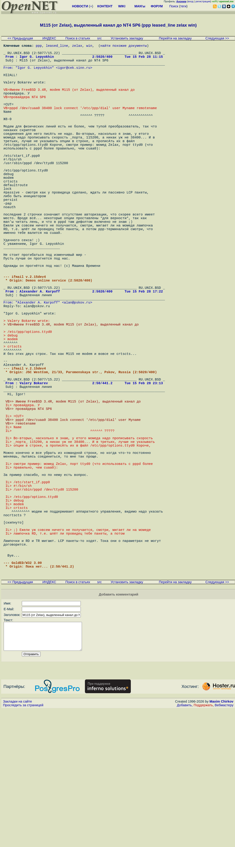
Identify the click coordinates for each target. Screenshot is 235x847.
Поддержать (203, 842)
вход (190, 1)
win (89, 46)
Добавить (184, 842)
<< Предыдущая (20, 38)
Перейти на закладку (175, 38)
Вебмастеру (224, 842)
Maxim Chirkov (221, 839)
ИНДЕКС (49, 38)
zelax (77, 46)
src (99, 38)
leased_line (57, 46)
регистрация (203, 1)
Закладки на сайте (17, 839)
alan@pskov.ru (77, 367)
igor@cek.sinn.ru (74, 74)
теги (183, 6)
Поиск (173, 6)
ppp (39, 46)
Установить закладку (127, 38)
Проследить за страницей (23, 842)
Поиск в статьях (77, 38)
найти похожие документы (123, 46)
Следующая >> (217, 38)
